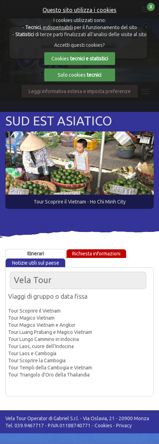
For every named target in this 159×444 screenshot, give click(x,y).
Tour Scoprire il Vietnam (34, 311)
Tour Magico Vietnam (31, 318)
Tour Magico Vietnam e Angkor (41, 325)
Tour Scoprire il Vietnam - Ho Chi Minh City (80, 202)
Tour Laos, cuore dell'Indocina (41, 346)
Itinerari (35, 253)
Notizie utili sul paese (35, 263)
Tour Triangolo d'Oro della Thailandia (49, 375)
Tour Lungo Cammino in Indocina (43, 339)
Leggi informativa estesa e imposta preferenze (80, 91)
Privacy (124, 425)
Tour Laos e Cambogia (32, 353)
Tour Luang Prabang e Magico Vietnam (50, 332)
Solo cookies (79, 75)
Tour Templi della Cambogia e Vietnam (50, 367)
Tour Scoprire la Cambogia (37, 360)
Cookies (103, 425)
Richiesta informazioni (96, 253)
